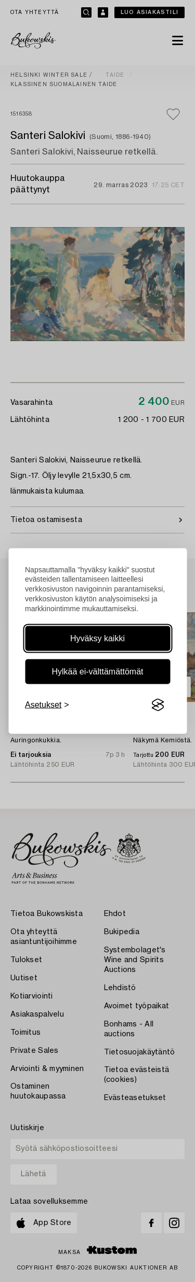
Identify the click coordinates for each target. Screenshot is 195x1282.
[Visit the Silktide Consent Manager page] (157, 705)
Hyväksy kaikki (97, 638)
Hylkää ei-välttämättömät (97, 671)
